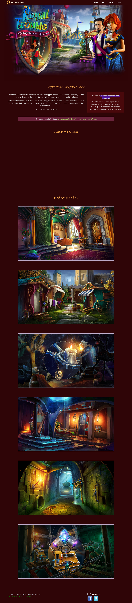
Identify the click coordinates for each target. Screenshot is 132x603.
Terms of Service (25, 597)
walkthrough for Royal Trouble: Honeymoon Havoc (77, 119)
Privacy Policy (13, 597)
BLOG (104, 2)
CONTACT (119, 2)
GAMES (96, 2)
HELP (111, 2)
